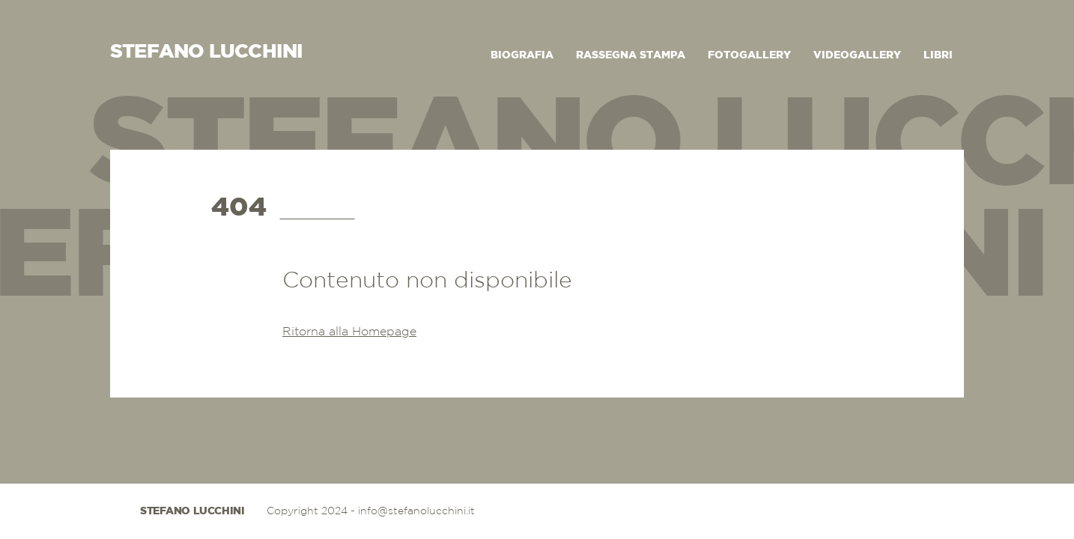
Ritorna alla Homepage (349, 332)
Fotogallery (749, 55)
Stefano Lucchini (192, 511)
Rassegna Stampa (630, 55)
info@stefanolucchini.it (416, 511)
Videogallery (857, 55)
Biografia (522, 55)
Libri (938, 55)
